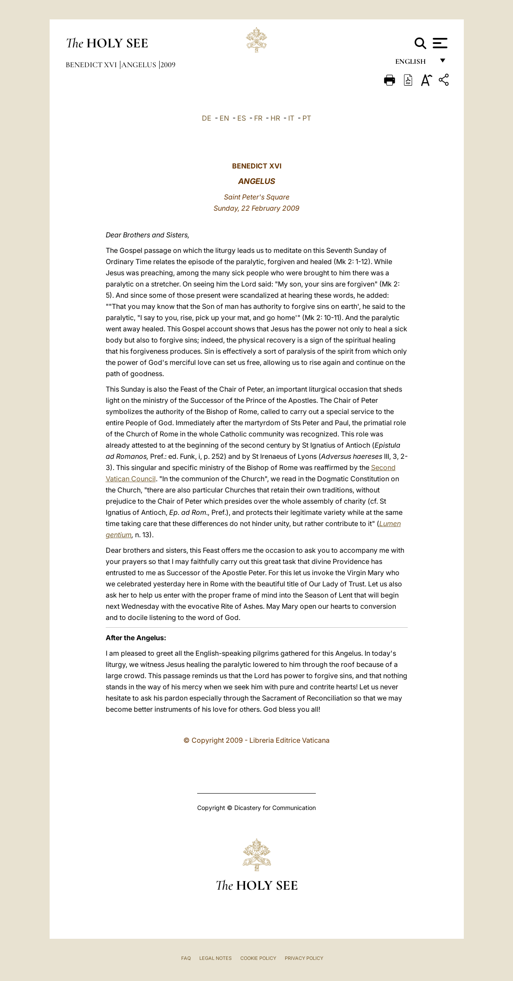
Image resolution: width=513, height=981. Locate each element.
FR (258, 118)
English (414, 63)
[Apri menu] (439, 43)
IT (291, 118)
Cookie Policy (258, 958)
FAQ (186, 958)
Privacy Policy (304, 958)
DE (206, 118)
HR (275, 118)
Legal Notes (215, 958)
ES (241, 118)
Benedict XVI (92, 64)
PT (306, 118)
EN (224, 118)
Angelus (139, 64)
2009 (168, 64)
